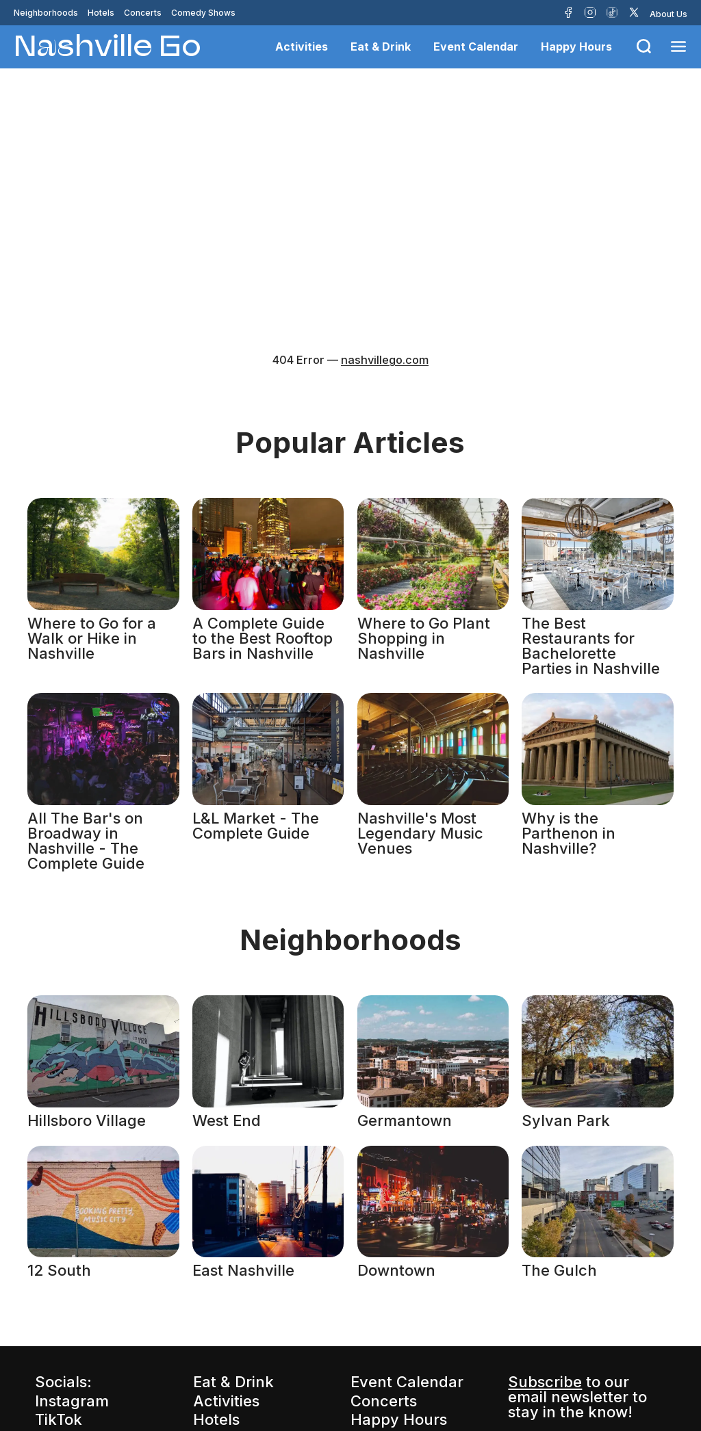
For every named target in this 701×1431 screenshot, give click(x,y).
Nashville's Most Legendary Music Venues (420, 833)
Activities (301, 46)
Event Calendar (475, 46)
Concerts (143, 13)
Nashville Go (107, 44)
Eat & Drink (380, 46)
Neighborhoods (46, 13)
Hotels (101, 13)
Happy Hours (576, 46)
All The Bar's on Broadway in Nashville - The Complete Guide (85, 840)
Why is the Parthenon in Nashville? (568, 833)
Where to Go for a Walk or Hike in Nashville (91, 638)
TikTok (58, 1419)
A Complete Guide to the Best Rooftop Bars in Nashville (262, 638)
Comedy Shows (203, 13)
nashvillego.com (385, 360)
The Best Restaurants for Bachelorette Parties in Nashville (591, 645)
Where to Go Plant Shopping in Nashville (423, 638)
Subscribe (545, 1382)
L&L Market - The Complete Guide (255, 825)
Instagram (72, 1401)
